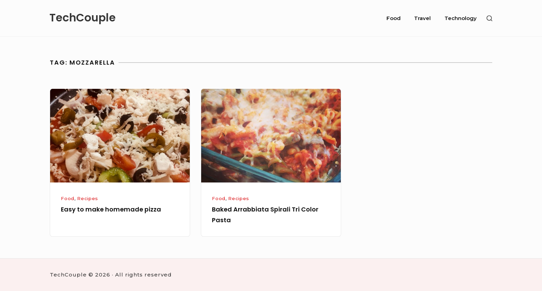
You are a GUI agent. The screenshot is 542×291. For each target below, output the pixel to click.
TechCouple (82, 18)
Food (393, 18)
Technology (461, 18)
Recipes (87, 198)
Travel (422, 18)
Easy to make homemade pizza (111, 209)
